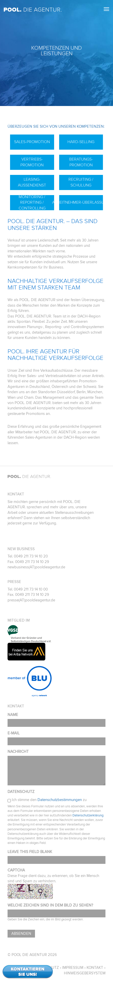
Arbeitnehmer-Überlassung (81, 202)
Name (13, 715)
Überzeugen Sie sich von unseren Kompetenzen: (56, 126)
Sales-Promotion (32, 141)
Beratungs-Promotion (81, 162)
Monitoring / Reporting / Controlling (32, 202)
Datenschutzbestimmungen (59, 800)
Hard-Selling (80, 141)
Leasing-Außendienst (32, 182)
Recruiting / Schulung (80, 182)
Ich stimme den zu (49, 800)
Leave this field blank (30, 852)
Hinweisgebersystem (84, 973)
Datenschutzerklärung (87, 815)
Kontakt (95, 968)
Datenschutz (21, 792)
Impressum (72, 968)
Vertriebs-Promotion (32, 162)
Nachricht (18, 752)
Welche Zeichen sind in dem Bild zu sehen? (50, 905)
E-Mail (14, 733)
